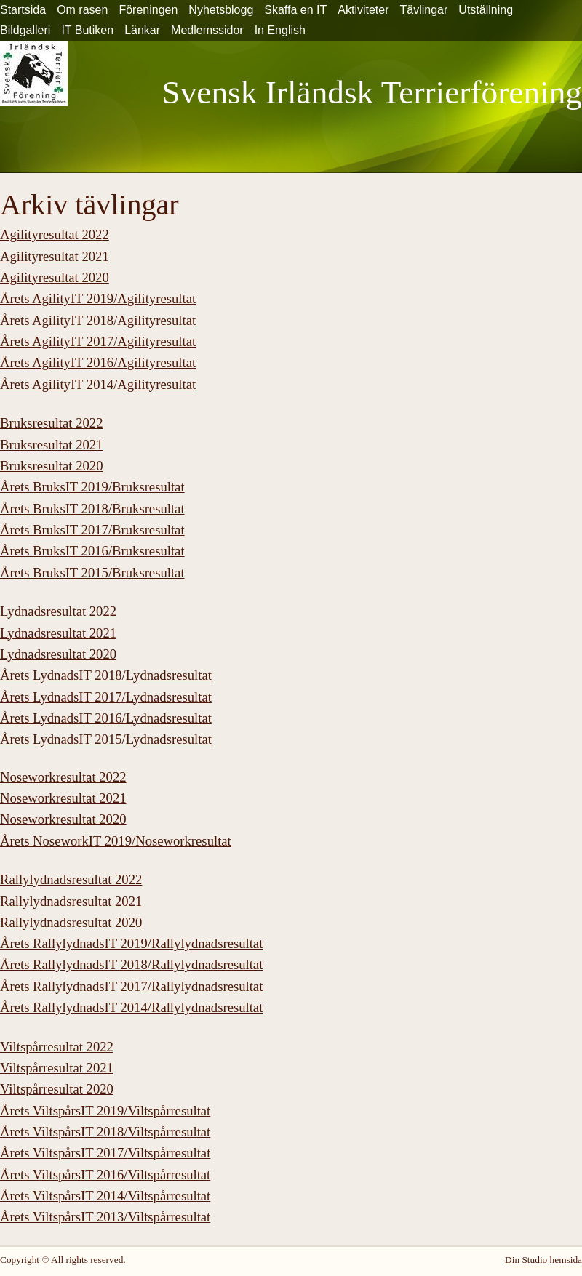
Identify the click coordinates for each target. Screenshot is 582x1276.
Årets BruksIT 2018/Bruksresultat (92, 508)
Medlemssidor (207, 30)
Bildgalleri (25, 30)
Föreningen (148, 10)
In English (280, 30)
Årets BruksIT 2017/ (92, 529)
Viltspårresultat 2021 (56, 1067)
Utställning (485, 10)
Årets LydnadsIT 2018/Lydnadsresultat (106, 675)
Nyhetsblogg (220, 10)
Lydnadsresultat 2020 (58, 654)
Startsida (23, 10)
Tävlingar (424, 10)
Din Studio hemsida (543, 1259)
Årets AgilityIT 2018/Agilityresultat (98, 320)
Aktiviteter (363, 10)
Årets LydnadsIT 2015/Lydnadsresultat (106, 739)
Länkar (142, 30)
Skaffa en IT (295, 10)
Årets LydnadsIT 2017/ (106, 697)
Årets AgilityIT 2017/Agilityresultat (98, 341)
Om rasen (82, 10)
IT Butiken (87, 30)
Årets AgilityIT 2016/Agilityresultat (98, 362)
